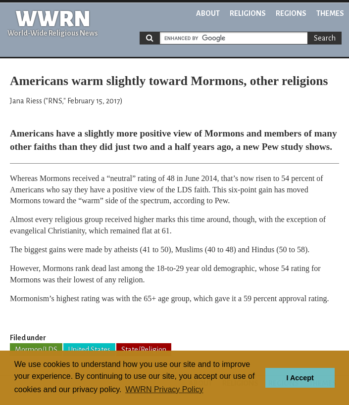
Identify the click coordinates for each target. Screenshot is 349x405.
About (208, 13)
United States (89, 350)
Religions (248, 13)
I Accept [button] (299, 378)
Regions (291, 13)
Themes (330, 13)
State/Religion (143, 350)
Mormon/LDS (36, 350)
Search (325, 38)
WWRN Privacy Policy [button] (164, 389)
